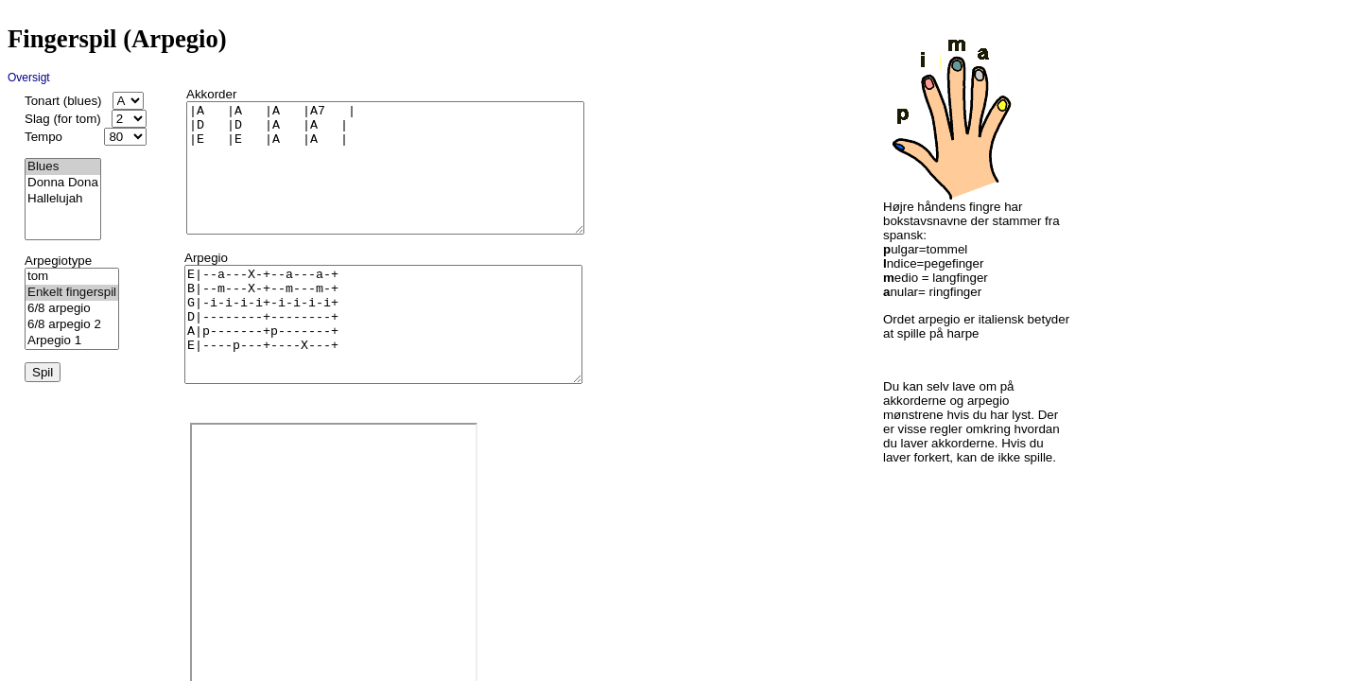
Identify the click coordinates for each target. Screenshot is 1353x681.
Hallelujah (63, 199)
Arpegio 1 (72, 341)
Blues (63, 167)
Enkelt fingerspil (72, 293)
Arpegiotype (58, 260)
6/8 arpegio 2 (72, 325)
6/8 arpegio (72, 309)
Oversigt (29, 77)
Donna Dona (63, 183)
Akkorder (211, 94)
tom (72, 277)
